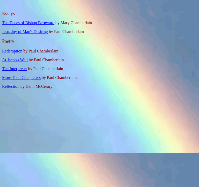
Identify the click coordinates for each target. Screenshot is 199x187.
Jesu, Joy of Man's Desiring (25, 31)
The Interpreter (14, 68)
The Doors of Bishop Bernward (28, 23)
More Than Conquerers (21, 77)
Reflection (10, 86)
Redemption (12, 51)
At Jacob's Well (15, 60)
